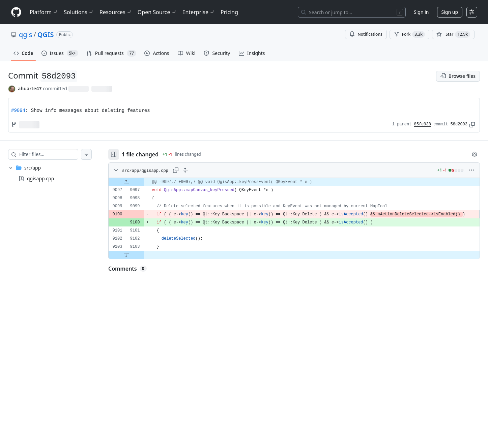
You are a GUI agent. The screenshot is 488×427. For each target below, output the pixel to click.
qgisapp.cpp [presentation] (40, 178)
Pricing (229, 12)
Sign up (449, 12)
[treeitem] (50, 173)
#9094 (18, 110)
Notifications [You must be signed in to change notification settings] (365, 34)
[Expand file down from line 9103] (126, 255)
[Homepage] (16, 12)
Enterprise (198, 12)
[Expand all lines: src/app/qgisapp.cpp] (185, 170)
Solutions (79, 12)
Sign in (421, 12)
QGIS (45, 34)
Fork (409, 34)
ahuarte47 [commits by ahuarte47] (29, 88)
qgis (25, 34)
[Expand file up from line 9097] (126, 182)
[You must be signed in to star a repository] (453, 34)
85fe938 (422, 124)
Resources (115, 12)
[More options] (471, 170)
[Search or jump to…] (351, 12)
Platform (44, 12)
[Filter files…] (48, 154)
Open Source (157, 12)
